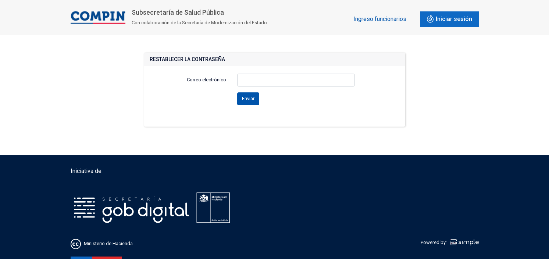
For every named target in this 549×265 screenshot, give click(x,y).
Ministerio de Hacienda (108, 243)
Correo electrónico (206, 79)
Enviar (248, 98)
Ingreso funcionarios (379, 18)
